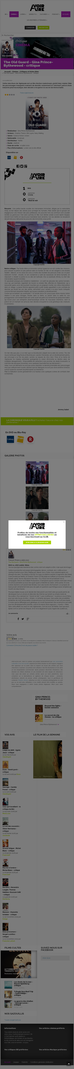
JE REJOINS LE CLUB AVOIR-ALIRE (37, 542)
